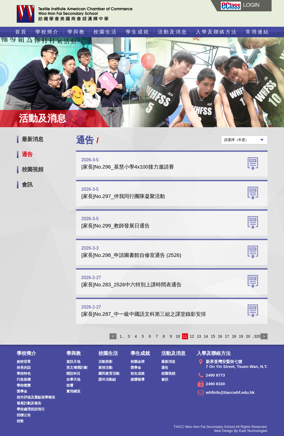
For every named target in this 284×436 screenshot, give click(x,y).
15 (213, 336)
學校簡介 (47, 32)
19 (241, 336)
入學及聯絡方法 (216, 32)
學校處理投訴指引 (31, 409)
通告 (27, 154)
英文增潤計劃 (76, 367)
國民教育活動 (108, 373)
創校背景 (24, 362)
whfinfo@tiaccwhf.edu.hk (230, 392)
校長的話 (24, 367)
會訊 (27, 184)
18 (234, 336)
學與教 (76, 32)
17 (227, 336)
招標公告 (24, 415)
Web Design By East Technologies (240, 431)
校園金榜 (138, 362)
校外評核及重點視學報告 (36, 397)
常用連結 (257, 32)
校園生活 (105, 32)
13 (199, 336)
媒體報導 (138, 379)
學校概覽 (24, 385)
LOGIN (240, 5)
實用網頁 (73, 391)
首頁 (21, 32)
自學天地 (73, 379)
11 (185, 336)
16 (220, 336)
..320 (255, 336)
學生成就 (137, 32)
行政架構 (24, 379)
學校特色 (24, 373)
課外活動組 (107, 379)
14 (206, 336)
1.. (122, 336)
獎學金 (22, 391)
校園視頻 (32, 169)
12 (192, 336)
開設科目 (73, 373)
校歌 (20, 421)
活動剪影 (105, 362)
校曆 (69, 385)
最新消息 (32, 139)
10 (178, 336)
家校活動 (105, 367)
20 (248, 336)
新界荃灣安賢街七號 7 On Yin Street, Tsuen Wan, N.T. (236, 364)
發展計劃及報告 (29, 403)
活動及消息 (172, 32)
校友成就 (138, 373)
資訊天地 (73, 362)
